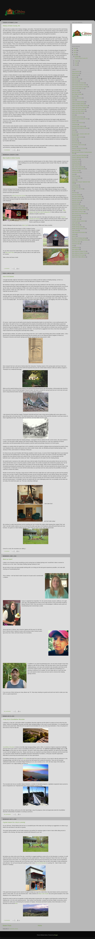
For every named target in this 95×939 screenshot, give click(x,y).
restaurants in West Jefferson (79, 207)
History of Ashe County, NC (11, 26)
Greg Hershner (75, 159)
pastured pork (75, 204)
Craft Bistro (74, 124)
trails (24, 758)
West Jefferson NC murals (78, 255)
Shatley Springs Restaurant (78, 228)
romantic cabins (76, 219)
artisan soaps (75, 75)
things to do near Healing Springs (80, 240)
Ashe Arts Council (76, 79)
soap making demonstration (78, 232)
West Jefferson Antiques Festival (79, 253)
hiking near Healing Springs (78, 168)
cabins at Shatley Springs (78, 103)
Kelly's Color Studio (43, 893)
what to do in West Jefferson (79, 257)
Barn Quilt (25, 225)
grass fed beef (75, 150)
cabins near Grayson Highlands (79, 107)
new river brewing (76, 194)
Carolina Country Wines (77, 116)
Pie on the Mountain (41, 863)
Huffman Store (75, 170)
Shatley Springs (76, 224)
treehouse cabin (76, 243)
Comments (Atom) (13, 928)
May (76, 65)
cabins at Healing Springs (78, 101)
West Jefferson (75, 249)
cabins (73, 99)
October (77, 56)
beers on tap (75, 90)
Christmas (74, 120)
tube (73, 245)
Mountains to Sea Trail (77, 188)
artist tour (74, 77)
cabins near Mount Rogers (78, 109)
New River (74, 192)
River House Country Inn (78, 211)
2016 (75, 54)
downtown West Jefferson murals (80, 128)
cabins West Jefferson (77, 113)
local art (74, 180)
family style (74, 140)
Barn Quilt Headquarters (44, 212)
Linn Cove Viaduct (76, 178)
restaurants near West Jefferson (79, 209)
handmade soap (76, 161)
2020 (75, 48)
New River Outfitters (77, 196)
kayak (73, 174)
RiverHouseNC (75, 215)
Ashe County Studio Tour (78, 88)
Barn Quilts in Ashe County (11, 158)
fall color (74, 132)
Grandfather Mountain (8, 747)
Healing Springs (76, 163)
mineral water (75, 185)
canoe (73, 115)
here (16, 903)
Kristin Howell (75, 176)
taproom (74, 236)
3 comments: (7, 150)
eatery (73, 130)
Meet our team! (7, 559)
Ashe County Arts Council (19, 195)
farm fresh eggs (75, 142)
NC (73, 190)
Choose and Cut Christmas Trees (80, 118)
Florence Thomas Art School (79, 148)
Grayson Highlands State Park (79, 157)
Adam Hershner (76, 71)
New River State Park (77, 198)
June (76, 63)
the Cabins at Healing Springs (79, 238)
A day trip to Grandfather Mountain (14, 719)
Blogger (56, 935)
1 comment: (7, 268)
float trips (74, 146)
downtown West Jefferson (78, 126)
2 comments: (7, 920)
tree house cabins (76, 241)
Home (40, 925)
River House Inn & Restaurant (79, 213)
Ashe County (75, 81)
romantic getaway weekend (78, 221)
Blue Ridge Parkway (77, 94)
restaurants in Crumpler (77, 206)
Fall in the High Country (77, 137)
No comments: (7, 711)
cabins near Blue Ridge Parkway (79, 105)
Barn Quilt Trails (9, 252)
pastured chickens (76, 200)
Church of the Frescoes (77, 122)
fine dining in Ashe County (78, 144)
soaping (74, 234)
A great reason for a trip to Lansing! (14, 822)
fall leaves (74, 139)
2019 (75, 50)
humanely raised (76, 172)
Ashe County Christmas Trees (79, 84)
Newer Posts (7, 925)
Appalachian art (75, 73)
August (77, 61)
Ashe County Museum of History (79, 86)
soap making (75, 230)
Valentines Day (75, 247)
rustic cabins (75, 223)
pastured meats (75, 202)
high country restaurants (78, 166)
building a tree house (77, 98)
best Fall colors (75, 92)
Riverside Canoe (76, 217)
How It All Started (8, 276)
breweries (74, 96)
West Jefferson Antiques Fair (79, 251)
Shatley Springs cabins (77, 226)
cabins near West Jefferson (78, 111)
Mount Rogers (75, 187)
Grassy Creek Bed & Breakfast (79, 155)
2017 (75, 52)
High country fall (76, 164)
